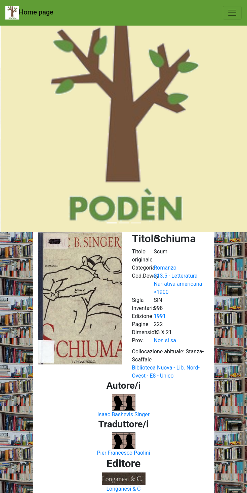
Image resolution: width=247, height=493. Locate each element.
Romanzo (165, 268)
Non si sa (165, 340)
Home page (29, 13)
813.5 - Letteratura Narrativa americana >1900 (178, 284)
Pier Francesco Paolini (123, 453)
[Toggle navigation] (232, 13)
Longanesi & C (123, 489)
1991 (160, 316)
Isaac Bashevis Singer (123, 414)
